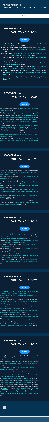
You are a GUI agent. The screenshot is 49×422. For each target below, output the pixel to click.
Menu (24, 16)
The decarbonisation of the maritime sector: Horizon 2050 (25, 49)
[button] (24, 40)
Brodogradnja (12, 5)
